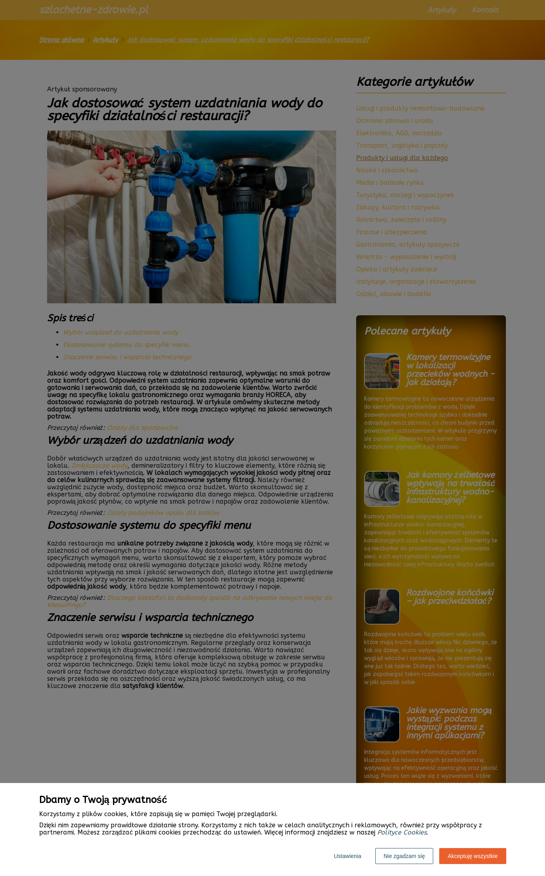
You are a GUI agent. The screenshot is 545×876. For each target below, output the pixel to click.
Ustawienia (347, 856)
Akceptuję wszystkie (472, 856)
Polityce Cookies (401, 832)
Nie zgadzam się (404, 856)
